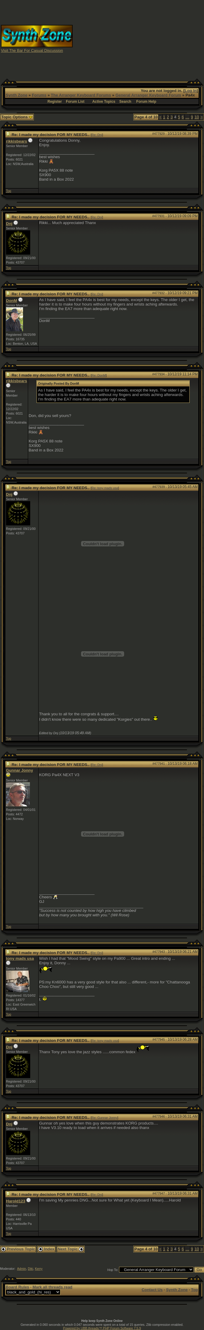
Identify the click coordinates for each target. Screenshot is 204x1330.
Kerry (38, 1268)
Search (125, 101)
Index (46, 1249)
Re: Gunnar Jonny (104, 1117)
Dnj (9, 223)
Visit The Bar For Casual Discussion (32, 50)
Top (8, 191)
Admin (21, 1268)
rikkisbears (16, 141)
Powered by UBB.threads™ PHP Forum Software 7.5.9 (102, 1328)
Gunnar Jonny (19, 770)
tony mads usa (20, 958)
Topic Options (17, 117)
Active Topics (103, 101)
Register (55, 101)
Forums (39, 95)
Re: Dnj (97, 135)
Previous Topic (18, 1249)
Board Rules (17, 1287)
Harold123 (15, 1201)
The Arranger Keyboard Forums (81, 95)
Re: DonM (99, 375)
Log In (191, 90)
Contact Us (151, 1289)
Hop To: (112, 1270)
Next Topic (70, 1249)
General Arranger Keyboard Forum (148, 95)
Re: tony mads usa (105, 488)
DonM (11, 300)
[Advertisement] (153, 38)
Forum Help (146, 101)
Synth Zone (17, 95)
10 (196, 117)
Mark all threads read (52, 1287)
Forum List (75, 101)
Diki (30, 1268)
